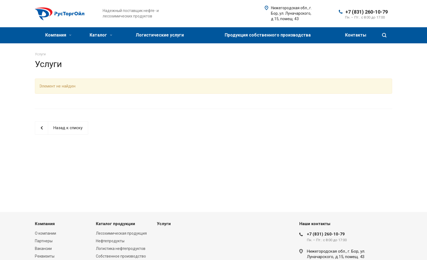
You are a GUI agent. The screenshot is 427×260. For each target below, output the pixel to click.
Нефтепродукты (110, 241)
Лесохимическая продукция (121, 233)
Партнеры (44, 241)
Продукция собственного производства (268, 35)
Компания (58, 35)
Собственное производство (121, 256)
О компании (45, 233)
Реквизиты (44, 256)
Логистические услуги (160, 35)
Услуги (164, 223)
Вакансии (43, 248)
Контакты (355, 35)
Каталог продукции (115, 223)
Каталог (101, 35)
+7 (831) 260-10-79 (366, 12)
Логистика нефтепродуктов (120, 248)
